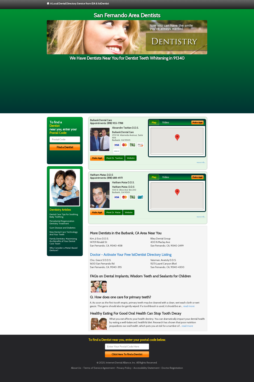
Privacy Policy (124, 367)
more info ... (201, 162)
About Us (76, 367)
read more (189, 306)
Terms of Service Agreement (99, 367)
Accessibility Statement (146, 367)
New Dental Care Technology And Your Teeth (64, 233)
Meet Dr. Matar (113, 212)
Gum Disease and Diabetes (62, 227)
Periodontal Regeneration (62, 221)
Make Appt (97, 158)
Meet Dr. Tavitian (114, 158)
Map (154, 122)
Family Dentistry (57, 238)
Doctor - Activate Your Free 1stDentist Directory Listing (130, 254)
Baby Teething (56, 216)
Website (131, 158)
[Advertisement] (127, 88)
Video (165, 122)
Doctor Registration (172, 367)
